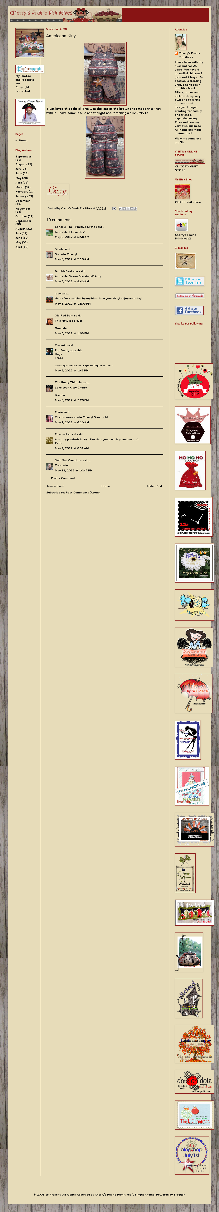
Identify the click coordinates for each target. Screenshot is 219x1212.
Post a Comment (63, 478)
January (21, 196)
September (23, 156)
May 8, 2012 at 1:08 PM (72, 333)
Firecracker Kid (65, 434)
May (18, 178)
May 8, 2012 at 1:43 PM (72, 370)
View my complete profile (188, 140)
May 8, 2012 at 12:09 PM (73, 304)
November (22, 209)
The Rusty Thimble (68, 382)
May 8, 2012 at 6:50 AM (72, 237)
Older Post (154, 486)
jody (58, 293)
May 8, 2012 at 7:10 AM (72, 259)
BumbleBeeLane (66, 271)
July (18, 169)
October (21, 216)
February (21, 191)
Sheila (59, 249)
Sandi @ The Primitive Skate (75, 227)
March (19, 187)
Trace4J (60, 345)
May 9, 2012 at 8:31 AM (72, 448)
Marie (59, 412)
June (18, 173)
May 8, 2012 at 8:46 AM (72, 281)
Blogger (179, 1194)
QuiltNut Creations (68, 460)
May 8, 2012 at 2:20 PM (72, 400)
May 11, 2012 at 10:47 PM (74, 470)
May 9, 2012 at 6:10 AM (72, 422)
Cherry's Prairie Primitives (77, 208)
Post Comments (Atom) (83, 492)
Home (105, 486)
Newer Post (55, 486)
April (18, 182)
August (20, 164)
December (22, 201)
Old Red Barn (64, 315)
